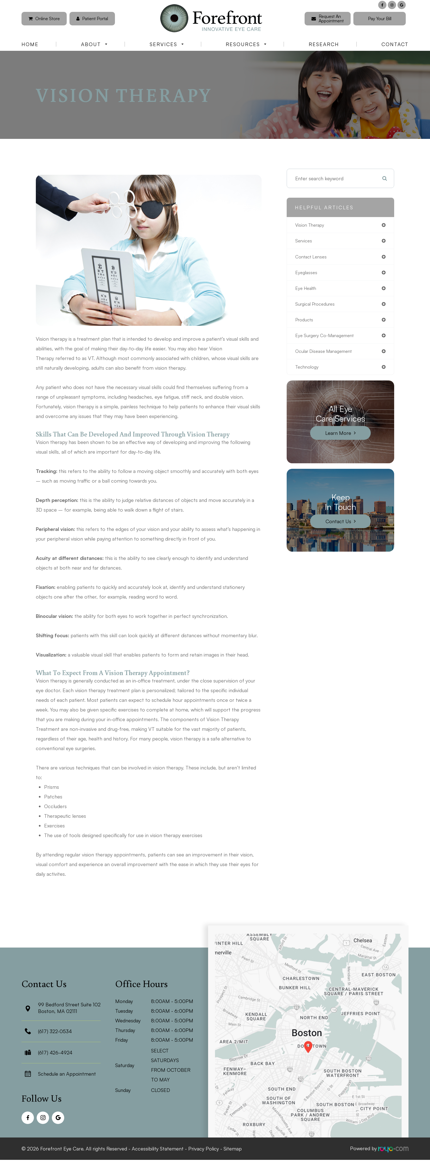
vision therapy (311, 225)
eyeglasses (307, 274)
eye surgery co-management (328, 339)
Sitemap (233, 1148)
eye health (307, 290)
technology (308, 372)
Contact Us (338, 526)
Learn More (338, 438)
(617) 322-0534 (55, 1031)
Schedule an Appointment (67, 1074)
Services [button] (167, 44)
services (304, 242)
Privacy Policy (203, 1148)
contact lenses (312, 258)
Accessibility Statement (158, 1148)
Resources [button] (246, 44)
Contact (395, 44)
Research (324, 44)
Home (30, 44)
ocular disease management (327, 356)
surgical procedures (317, 307)
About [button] (94, 44)
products (305, 323)
